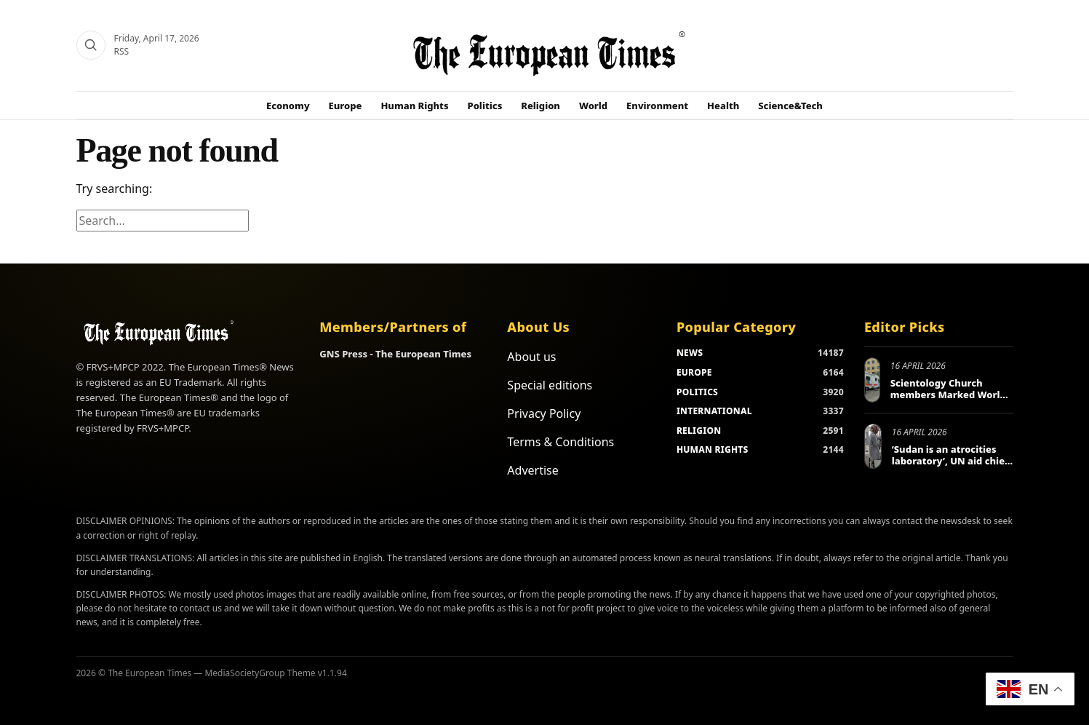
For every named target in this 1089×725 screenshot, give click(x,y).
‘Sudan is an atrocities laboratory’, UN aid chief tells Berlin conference (950, 460)
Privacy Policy (544, 413)
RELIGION (699, 430)
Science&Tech (790, 105)
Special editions (549, 385)
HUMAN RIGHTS (713, 449)
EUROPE (694, 372)
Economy (288, 105)
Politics (485, 105)
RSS (121, 51)
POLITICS (697, 392)
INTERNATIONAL (714, 411)
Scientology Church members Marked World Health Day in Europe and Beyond (950, 400)
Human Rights (414, 105)
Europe (345, 105)
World (593, 105)
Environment (657, 105)
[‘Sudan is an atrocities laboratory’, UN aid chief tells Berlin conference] (873, 446)
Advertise (532, 470)
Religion (540, 105)
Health (723, 105)
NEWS (690, 352)
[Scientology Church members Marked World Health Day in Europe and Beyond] (872, 380)
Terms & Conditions (560, 442)
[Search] (90, 45)
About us (531, 357)
